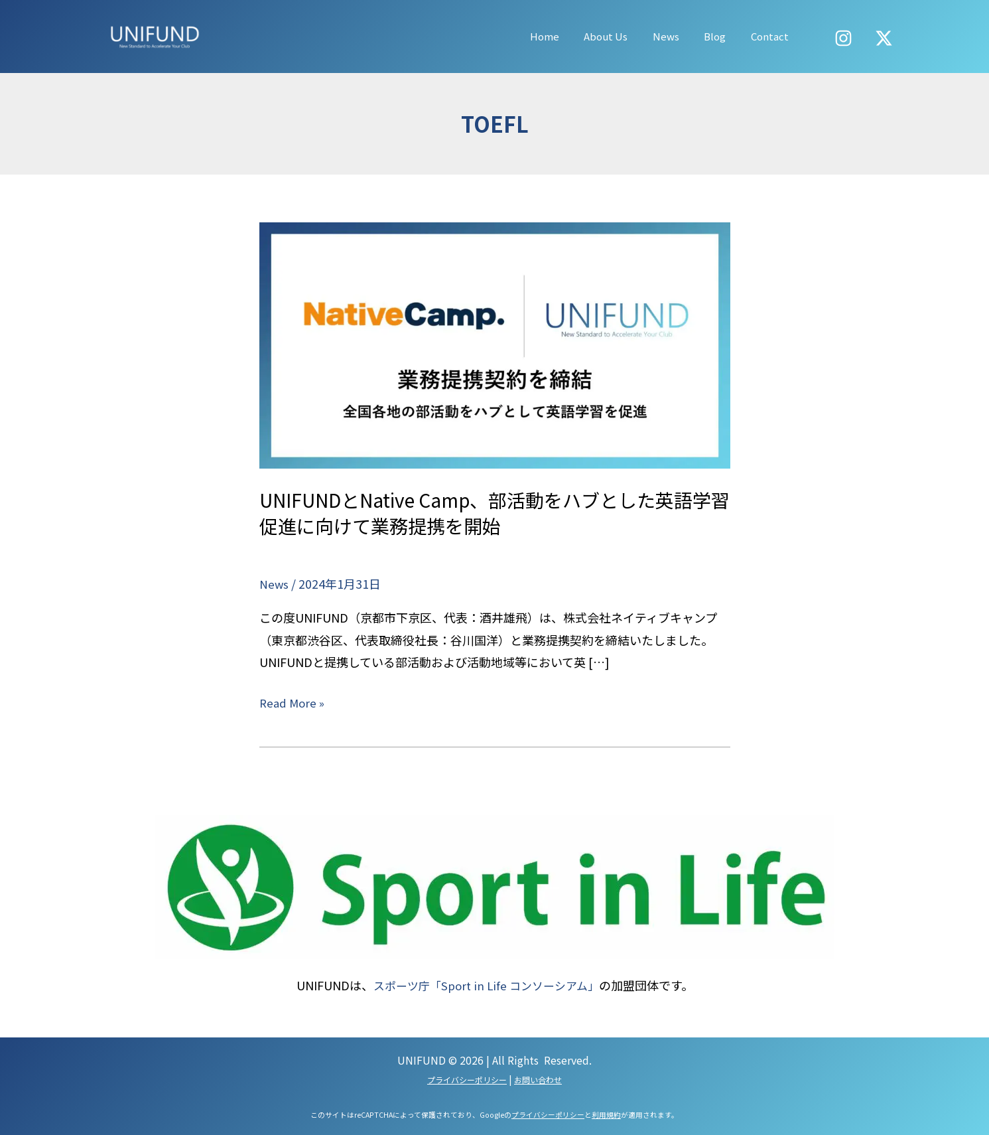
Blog (723, 36)
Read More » (293, 702)
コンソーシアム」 (556, 985)
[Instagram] (843, 38)
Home (567, 36)
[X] (884, 38)
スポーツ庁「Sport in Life (437, 985)
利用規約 (606, 1114)
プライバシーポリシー (467, 1079)
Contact (772, 36)
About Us (623, 36)
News (678, 36)
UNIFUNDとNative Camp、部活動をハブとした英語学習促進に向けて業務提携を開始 (493, 512)
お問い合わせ (538, 1079)
